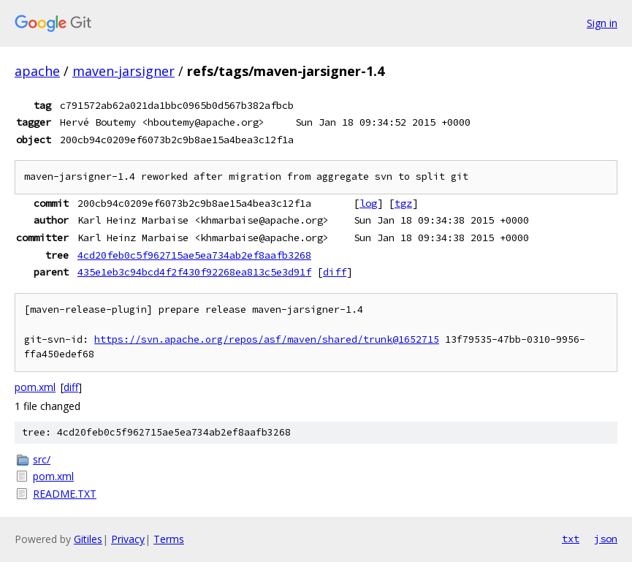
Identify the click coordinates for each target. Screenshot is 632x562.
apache (37, 71)
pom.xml (35, 387)
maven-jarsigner (123, 71)
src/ (41, 459)
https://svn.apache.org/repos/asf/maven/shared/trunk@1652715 (266, 339)
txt (570, 538)
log (368, 203)
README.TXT (64, 494)
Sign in (602, 23)
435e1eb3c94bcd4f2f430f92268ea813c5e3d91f (194, 271)
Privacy (128, 539)
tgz (403, 203)
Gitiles (88, 539)
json (605, 538)
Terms (168, 539)
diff (334, 271)
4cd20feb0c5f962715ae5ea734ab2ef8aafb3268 (194, 255)
